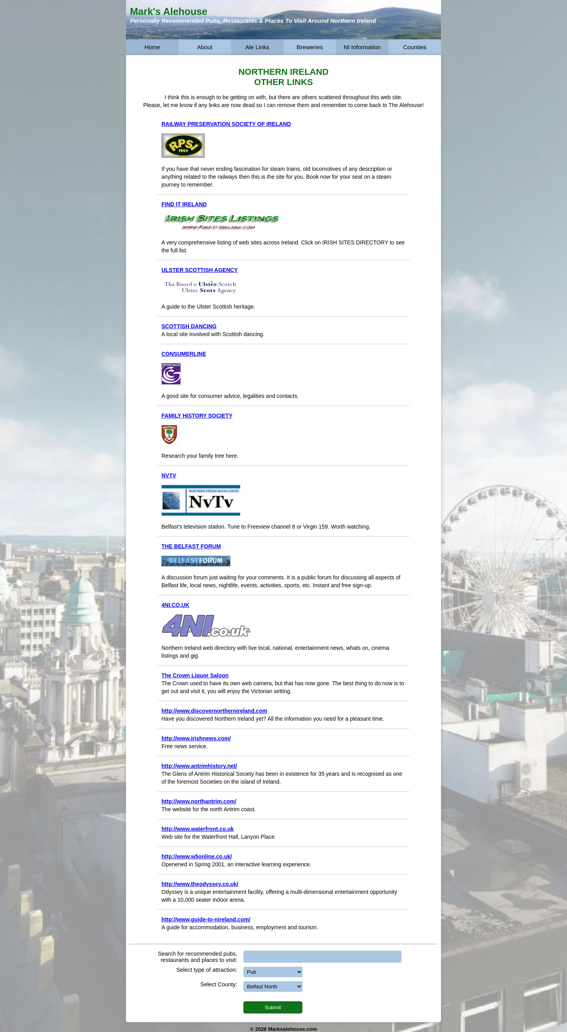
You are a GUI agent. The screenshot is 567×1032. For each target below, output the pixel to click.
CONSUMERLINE (183, 354)
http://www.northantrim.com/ (198, 801)
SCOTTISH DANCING (189, 326)
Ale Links (257, 47)
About (204, 47)
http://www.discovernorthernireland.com (214, 711)
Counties (414, 47)
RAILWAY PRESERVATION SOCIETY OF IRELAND (226, 124)
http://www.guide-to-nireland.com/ (205, 919)
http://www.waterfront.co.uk (197, 829)
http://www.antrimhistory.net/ (199, 766)
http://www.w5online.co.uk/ (196, 856)
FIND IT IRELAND (184, 204)
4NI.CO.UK (175, 605)
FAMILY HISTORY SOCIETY (196, 415)
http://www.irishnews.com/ (196, 738)
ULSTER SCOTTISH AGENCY (199, 270)
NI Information (362, 47)
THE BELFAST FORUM (191, 546)
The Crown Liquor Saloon (194, 675)
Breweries (309, 47)
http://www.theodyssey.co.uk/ (199, 884)
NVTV (168, 475)
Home (152, 47)
